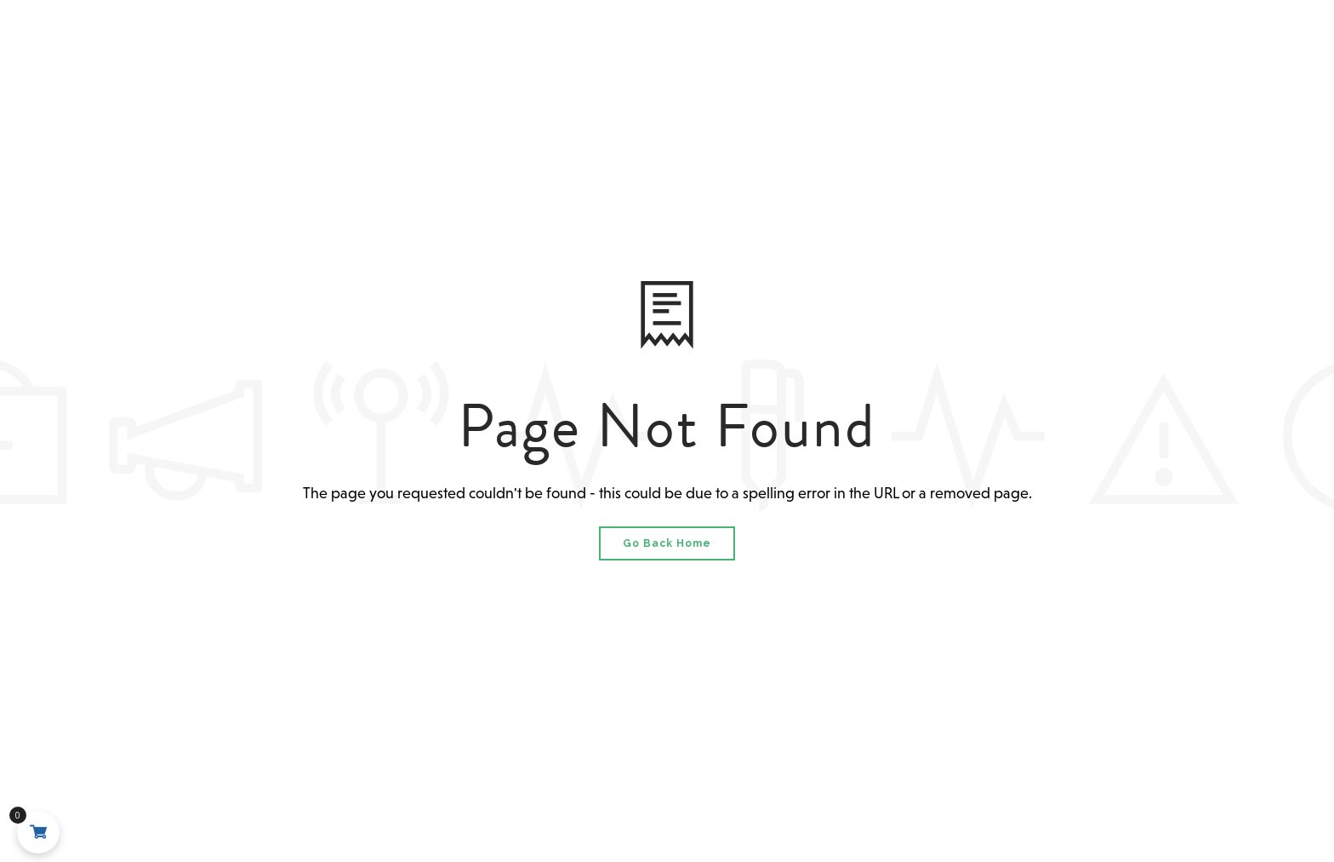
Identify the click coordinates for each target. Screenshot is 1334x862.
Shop (1008, 43)
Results (856, 43)
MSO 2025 (665, 43)
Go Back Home (667, 543)
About (431, 43)
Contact (1083, 43)
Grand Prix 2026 (536, 43)
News (944, 43)
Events (762, 43)
